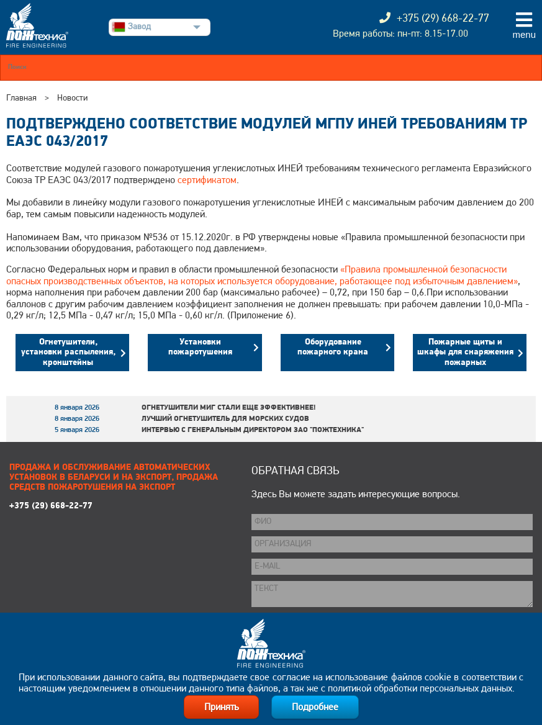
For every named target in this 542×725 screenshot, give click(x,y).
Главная (21, 98)
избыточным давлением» (465, 282)
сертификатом (207, 181)
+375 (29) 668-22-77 (51, 506)
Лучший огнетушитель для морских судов (225, 419)
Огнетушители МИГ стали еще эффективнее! (228, 408)
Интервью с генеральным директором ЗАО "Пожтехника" (253, 430)
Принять (221, 708)
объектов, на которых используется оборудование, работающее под (267, 282)
